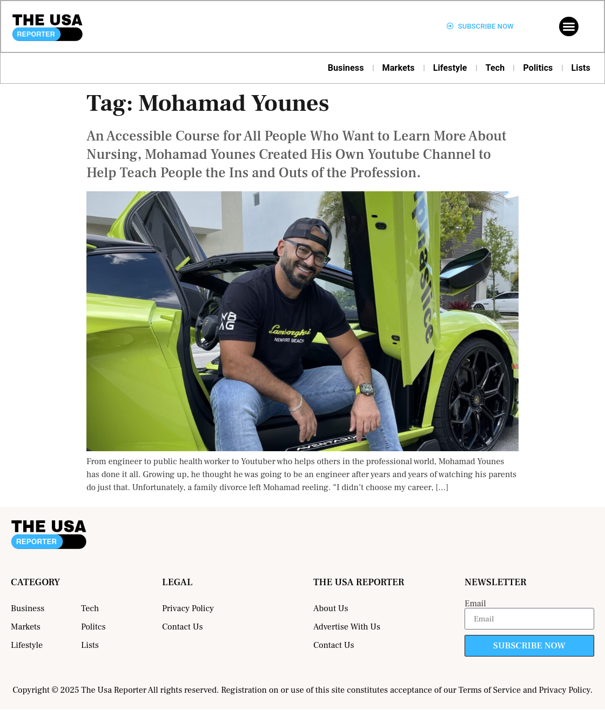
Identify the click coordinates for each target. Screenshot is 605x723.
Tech (495, 68)
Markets (398, 68)
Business (346, 68)
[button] (569, 26)
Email (475, 603)
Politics (538, 68)
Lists (581, 68)
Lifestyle (450, 68)
